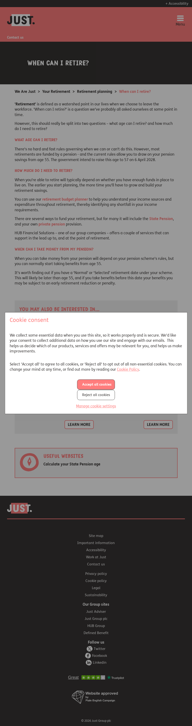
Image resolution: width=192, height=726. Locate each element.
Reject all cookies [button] (96, 394)
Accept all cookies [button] (96, 384)
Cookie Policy (128, 369)
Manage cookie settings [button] (96, 406)
